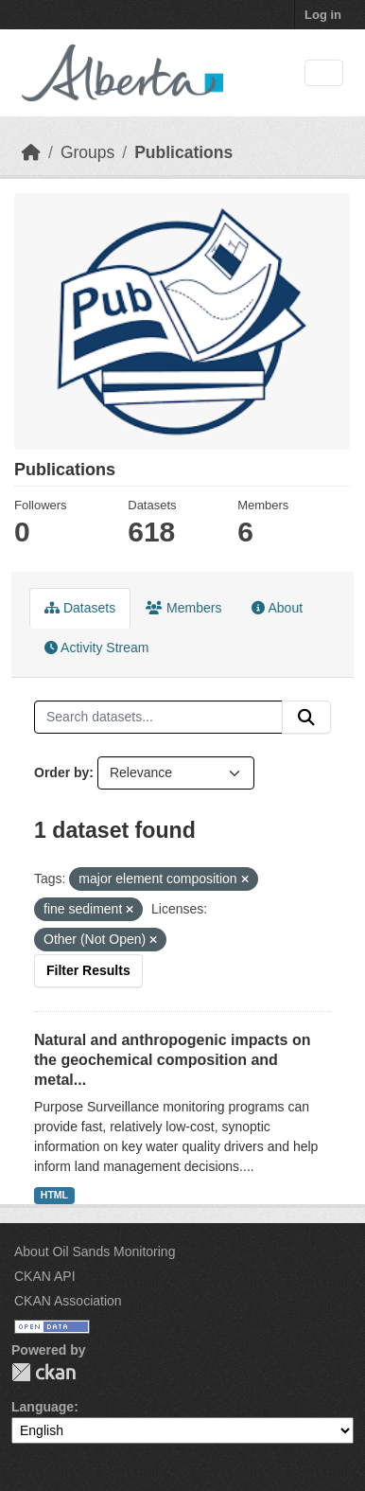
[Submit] (306, 718)
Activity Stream (96, 647)
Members (183, 607)
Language (42, 1406)
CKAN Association (68, 1300)
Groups (87, 152)
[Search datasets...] (158, 718)
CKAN (43, 1372)
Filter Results (88, 970)
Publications (183, 152)
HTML (54, 1194)
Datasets (79, 607)
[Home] (31, 152)
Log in (322, 15)
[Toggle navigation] (323, 73)
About (277, 607)
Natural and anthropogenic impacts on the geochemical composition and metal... (172, 1060)
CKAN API (45, 1276)
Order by (61, 772)
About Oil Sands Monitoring (94, 1251)
